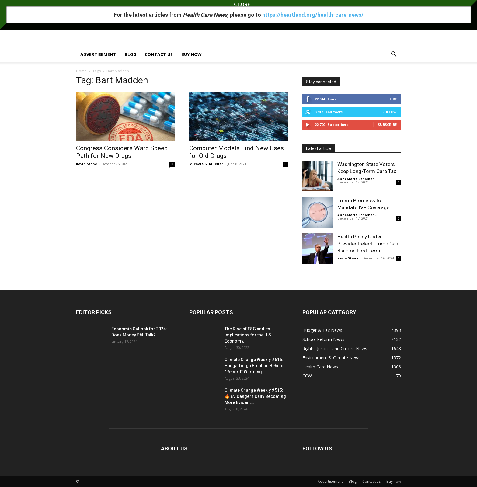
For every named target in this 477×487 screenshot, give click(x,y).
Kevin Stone (86, 164)
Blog (130, 54)
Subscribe (387, 124)
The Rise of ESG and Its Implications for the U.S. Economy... (248, 334)
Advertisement (98, 54)
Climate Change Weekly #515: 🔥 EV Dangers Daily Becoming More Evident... (255, 396)
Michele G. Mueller (206, 164)
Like (393, 99)
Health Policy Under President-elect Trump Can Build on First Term (367, 244)
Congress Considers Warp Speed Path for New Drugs (122, 151)
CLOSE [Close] (238, 4)
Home (81, 71)
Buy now (191, 54)
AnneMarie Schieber (355, 178)
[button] (393, 55)
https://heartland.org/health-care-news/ (313, 15)
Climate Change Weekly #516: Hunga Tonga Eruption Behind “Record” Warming (254, 365)
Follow (389, 112)
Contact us (159, 54)
